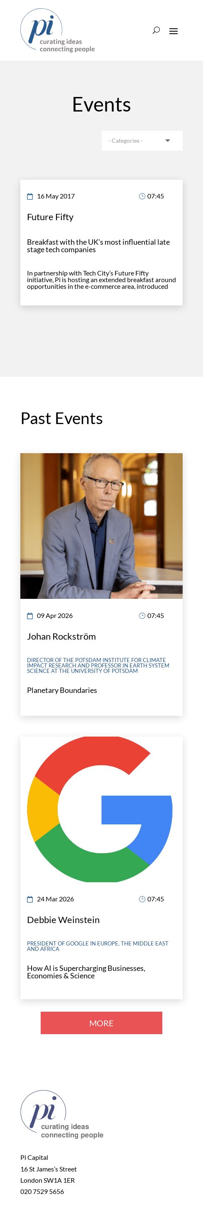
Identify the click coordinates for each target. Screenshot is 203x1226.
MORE (101, 1023)
